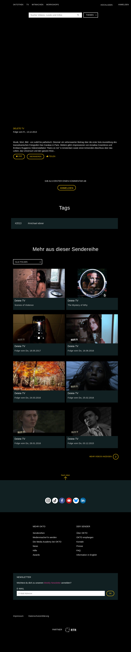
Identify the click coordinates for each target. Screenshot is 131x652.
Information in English (86, 554)
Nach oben (65, 477)
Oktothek (19, 5)
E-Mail (20, 588)
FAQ (78, 550)
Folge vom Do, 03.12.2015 (80, 443)
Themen (91, 15)
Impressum (18, 615)
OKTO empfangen (84, 537)
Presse (79, 545)
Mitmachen (38, 5)
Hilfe (35, 550)
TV (28, 5)
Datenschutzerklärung (38, 615)
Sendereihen (39, 532)
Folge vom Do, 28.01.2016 (27, 443)
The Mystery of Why (77, 304)
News (35, 545)
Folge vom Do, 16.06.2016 (80, 350)
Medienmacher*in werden (45, 537)
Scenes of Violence (24, 304)
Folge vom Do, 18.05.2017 (27, 350)
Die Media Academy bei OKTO (47, 541)
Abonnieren (35, 156)
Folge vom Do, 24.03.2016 (27, 397)
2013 (19, 223)
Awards (36, 554)
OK (110, 593)
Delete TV (18, 128)
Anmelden (66, 187)
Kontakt (80, 541)
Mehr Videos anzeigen (103, 456)
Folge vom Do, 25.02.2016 (80, 397)
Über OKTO (81, 532)
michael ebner (36, 223)
